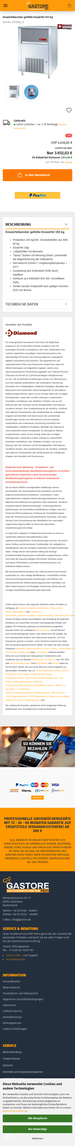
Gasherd (22, 608)
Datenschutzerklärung (15, 1111)
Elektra (59, 685)
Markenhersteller (42, 630)
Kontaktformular (15, 959)
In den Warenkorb (33, 175)
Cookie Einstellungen (15, 1028)
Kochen (46, 648)
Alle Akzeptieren (37, 1118)
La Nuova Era (23, 689)
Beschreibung (18, 224)
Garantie (8, 1065)
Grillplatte (32, 608)
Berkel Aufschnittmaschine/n (48, 670)
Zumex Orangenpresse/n (29, 700)
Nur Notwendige (37, 1129)
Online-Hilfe (13, 955)
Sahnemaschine (61, 615)
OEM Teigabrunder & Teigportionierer (45, 696)
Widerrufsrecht (11, 987)
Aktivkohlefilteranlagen (20, 663)
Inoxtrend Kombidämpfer (35, 685)
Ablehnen (37, 1138)
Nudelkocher (42, 608)
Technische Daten (22, 304)
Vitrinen (55, 663)
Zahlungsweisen (12, 1023)
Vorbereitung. (42, 652)
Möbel (68, 648)
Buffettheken (42, 663)
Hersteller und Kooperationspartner (23, 1071)
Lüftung (61, 648)
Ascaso (50, 685)
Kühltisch (22, 615)
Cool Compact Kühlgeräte (28, 674)
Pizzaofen (31, 615)
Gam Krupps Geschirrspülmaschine (41, 678)
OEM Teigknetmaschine (16, 696)
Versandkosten (11, 981)
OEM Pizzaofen (58, 693)
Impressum (9, 1005)
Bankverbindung (12, 1052)
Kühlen (53, 648)
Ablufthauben (37, 659)
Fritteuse (53, 608)
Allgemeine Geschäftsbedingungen (23, 999)
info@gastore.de (21, 919)
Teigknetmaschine (45, 615)
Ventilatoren (50, 659)
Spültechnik (24, 652)
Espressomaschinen (25, 693)
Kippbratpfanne (18, 612)
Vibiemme (10, 693)
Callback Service (12, 1011)
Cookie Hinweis (11, 1058)
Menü (5, 5)
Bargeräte (20, 648)
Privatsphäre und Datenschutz (20, 993)
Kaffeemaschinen (33, 648)
